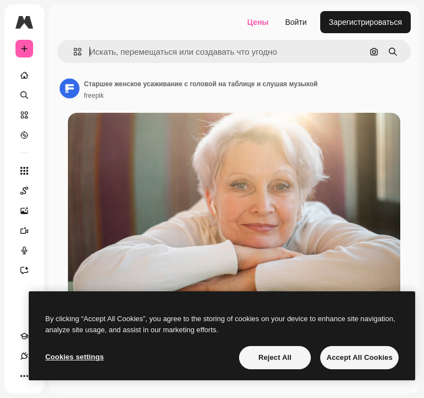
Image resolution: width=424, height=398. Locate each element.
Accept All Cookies (359, 357)
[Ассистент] (29, 270)
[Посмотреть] (24, 135)
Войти (295, 22)
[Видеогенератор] (29, 230)
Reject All (275, 357)
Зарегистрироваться (365, 22)
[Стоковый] (24, 115)
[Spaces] (29, 191)
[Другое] (24, 376)
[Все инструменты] (24, 171)
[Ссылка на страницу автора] (70, 88)
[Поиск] (24, 95)
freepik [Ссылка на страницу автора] (94, 96)
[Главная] (24, 75)
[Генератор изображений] (29, 210)
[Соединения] (24, 356)
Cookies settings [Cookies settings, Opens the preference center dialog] (74, 357)
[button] (73, 52)
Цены (258, 22)
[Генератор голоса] (29, 250)
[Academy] (24, 336)
